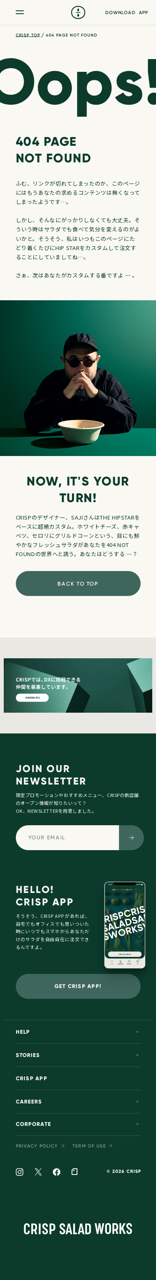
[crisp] (78, 12)
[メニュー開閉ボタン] (20, 12)
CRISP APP (31, 1078)
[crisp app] (124, 929)
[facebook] (57, 1172)
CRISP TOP (28, 35)
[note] (74, 1172)
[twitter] (38, 1172)
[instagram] (20, 1172)
